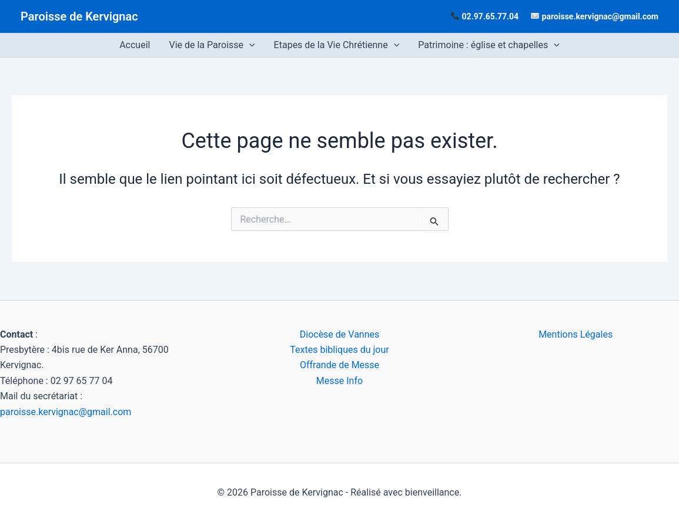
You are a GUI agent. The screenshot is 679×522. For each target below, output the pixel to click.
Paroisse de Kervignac (79, 16)
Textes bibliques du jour (339, 349)
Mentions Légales (575, 334)
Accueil (134, 44)
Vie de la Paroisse (212, 45)
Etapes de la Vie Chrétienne (337, 45)
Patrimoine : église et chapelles (489, 45)
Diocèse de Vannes (340, 334)
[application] (249, 45)
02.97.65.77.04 (490, 16)
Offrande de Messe (339, 365)
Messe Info (339, 380)
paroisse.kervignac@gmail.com (600, 16)
